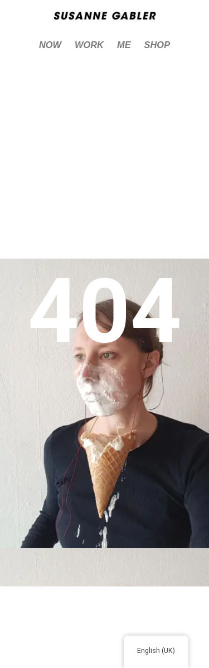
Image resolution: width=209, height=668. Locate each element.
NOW (50, 45)
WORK (89, 45)
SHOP (157, 45)
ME (124, 45)
